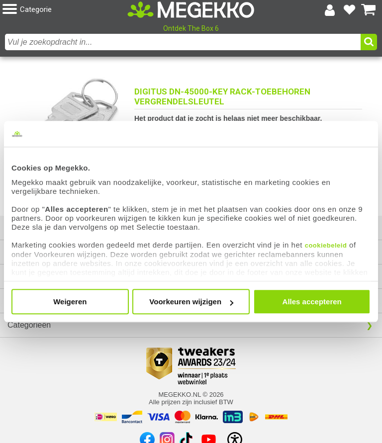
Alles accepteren (312, 301)
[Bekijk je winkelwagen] (368, 9)
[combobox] (183, 42)
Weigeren (70, 301)
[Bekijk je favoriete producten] (349, 9)
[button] (64, 9)
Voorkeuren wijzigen (191, 301)
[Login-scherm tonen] (329, 9)
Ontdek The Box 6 (191, 28)
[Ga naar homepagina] (191, 9)
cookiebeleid (326, 245)
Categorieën (29, 325)
